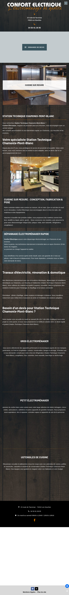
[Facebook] (67, 586)
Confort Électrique (9, 125)
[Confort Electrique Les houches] (34, 556)
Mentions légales (29, 592)
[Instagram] (67, 591)
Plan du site (41, 592)
